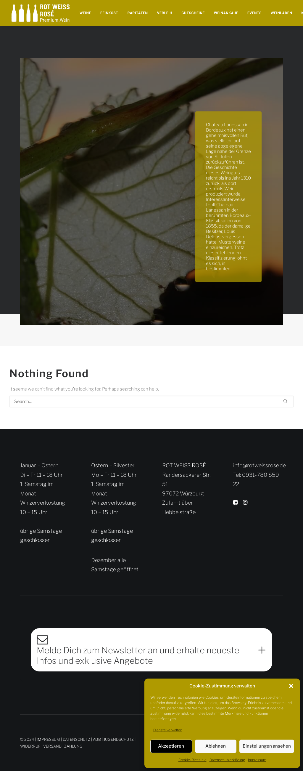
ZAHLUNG (73, 745)
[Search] (151, 401)
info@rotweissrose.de (259, 465)
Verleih (165, 13)
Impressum (257, 760)
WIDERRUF (30, 745)
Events (254, 13)
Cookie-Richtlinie (192, 760)
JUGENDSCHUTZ (119, 739)
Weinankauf (226, 13)
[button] (291, 686)
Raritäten (138, 13)
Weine (85, 13)
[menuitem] (85, 13)
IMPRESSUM (48, 739)
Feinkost (109, 13)
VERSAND (52, 745)
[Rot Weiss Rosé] (40, 13)
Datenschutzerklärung (227, 760)
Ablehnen (215, 746)
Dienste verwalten (167, 730)
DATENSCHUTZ (76, 739)
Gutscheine (193, 13)
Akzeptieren (171, 746)
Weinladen (281, 13)
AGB (97, 739)
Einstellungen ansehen (267, 746)
